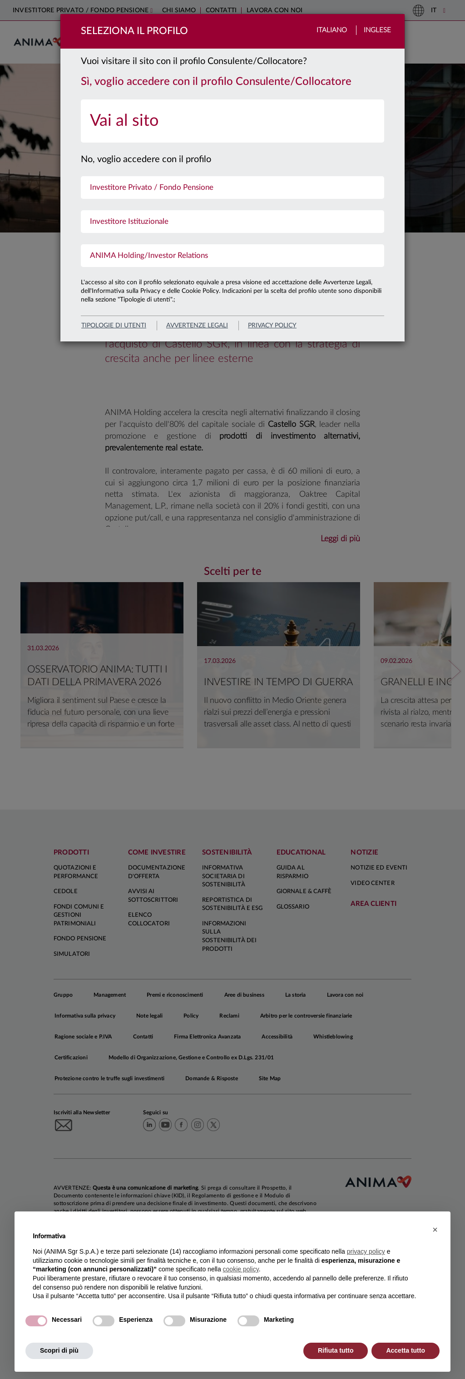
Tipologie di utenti (113, 325)
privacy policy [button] (366, 1251)
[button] (435, 1229)
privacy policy (272, 325)
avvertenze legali (197, 325)
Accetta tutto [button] (405, 1350)
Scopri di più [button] (59, 1350)
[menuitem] (232, 121)
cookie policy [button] (241, 1269)
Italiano (332, 30)
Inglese (377, 30)
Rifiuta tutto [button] (336, 1350)
